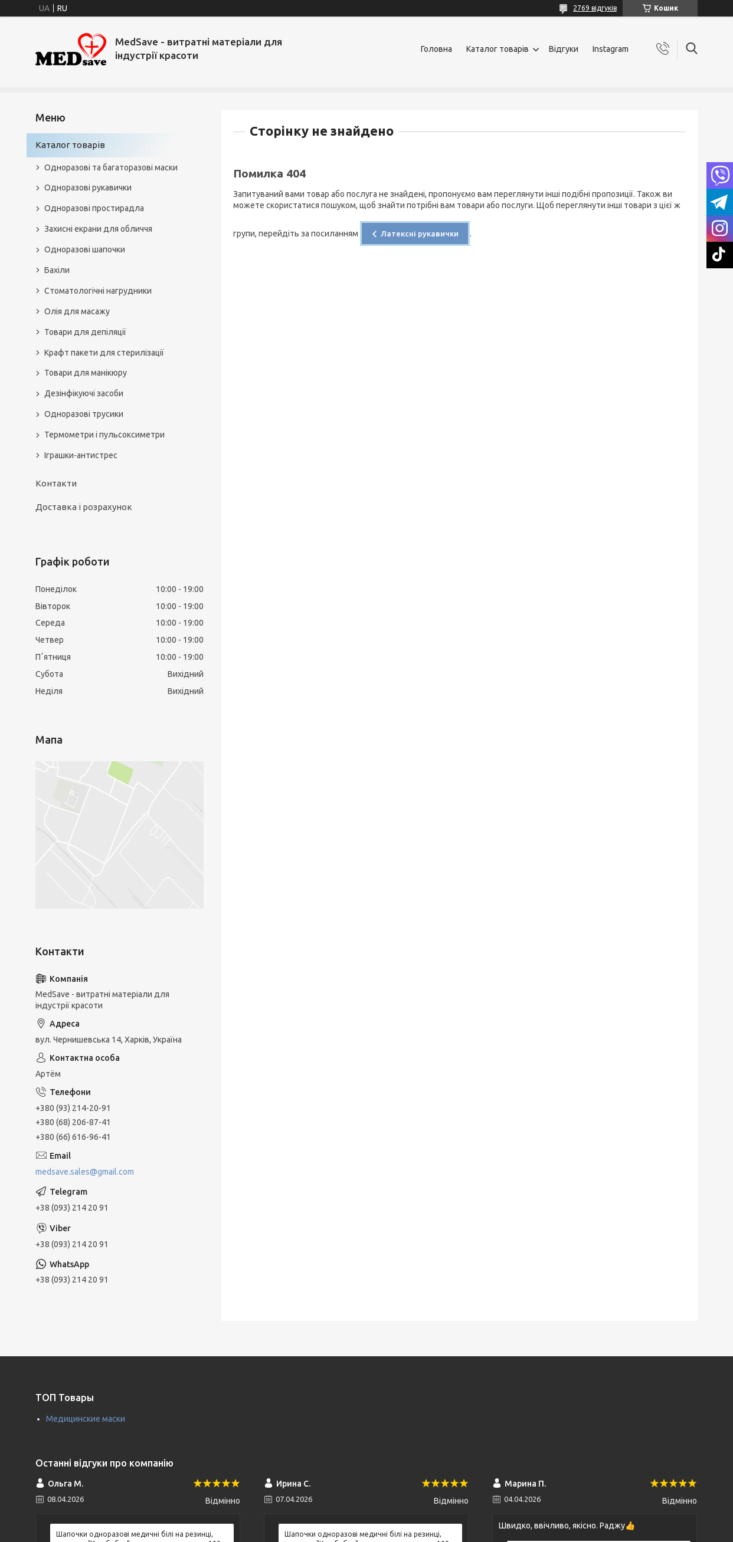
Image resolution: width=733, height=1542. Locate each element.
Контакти (56, 483)
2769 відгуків (595, 8)
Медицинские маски (85, 1418)
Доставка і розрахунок (83, 507)
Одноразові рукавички (88, 187)
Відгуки (563, 49)
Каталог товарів (497, 49)
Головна (436, 49)
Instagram (611, 49)
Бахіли (57, 270)
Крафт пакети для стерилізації (104, 352)
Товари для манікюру (85, 372)
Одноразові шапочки (84, 249)
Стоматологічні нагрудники (98, 290)
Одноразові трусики (83, 414)
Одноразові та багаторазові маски (111, 167)
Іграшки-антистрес (80, 455)
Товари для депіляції (85, 332)
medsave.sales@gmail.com (84, 1171)
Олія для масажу (77, 311)
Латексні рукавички (420, 233)
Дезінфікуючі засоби (83, 393)
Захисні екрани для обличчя (98, 229)
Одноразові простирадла (94, 208)
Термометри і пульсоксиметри (104, 434)
